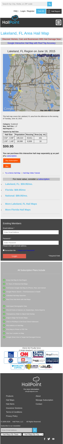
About (38, 396)
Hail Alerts (10, 404)
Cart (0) (41, 11)
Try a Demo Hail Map (12, 173)
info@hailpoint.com (31, 391)
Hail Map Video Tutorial (31, 173)
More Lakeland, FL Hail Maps (21, 204)
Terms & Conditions (14, 412)
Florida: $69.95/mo (15, 190)
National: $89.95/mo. (16, 195)
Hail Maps (10, 400)
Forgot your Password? (26, 250)
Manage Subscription (44, 400)
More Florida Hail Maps (18, 209)
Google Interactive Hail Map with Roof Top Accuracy (31, 43)
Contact (39, 404)
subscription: (44, 179)
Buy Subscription (12, 160)
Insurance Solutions (14, 408)
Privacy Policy (12, 416)
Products (9, 396)
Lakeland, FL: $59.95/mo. (19, 184)
